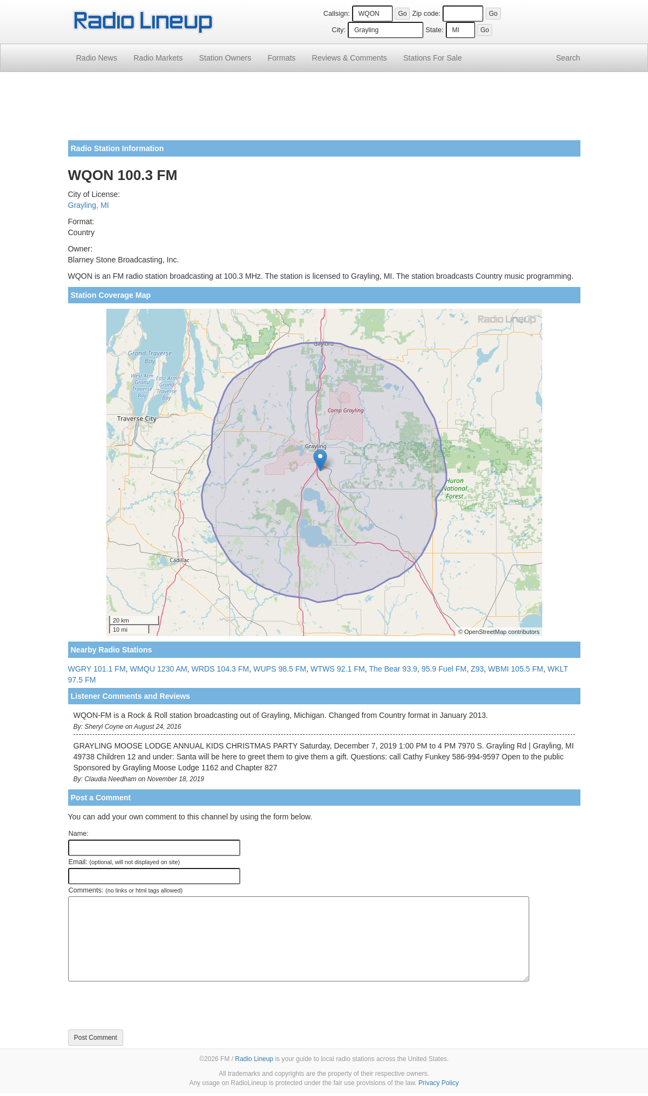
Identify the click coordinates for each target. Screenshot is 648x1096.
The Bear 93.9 (393, 668)
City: (339, 30)
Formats (281, 57)
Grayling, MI (88, 205)
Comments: (126, 890)
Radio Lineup (254, 1059)
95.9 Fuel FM (443, 668)
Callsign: (336, 13)
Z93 (477, 668)
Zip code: (426, 13)
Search (568, 57)
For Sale (432, 57)
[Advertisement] (324, 110)
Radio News (96, 57)
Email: (124, 862)
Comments (349, 57)
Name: (79, 833)
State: (435, 30)
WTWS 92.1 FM (338, 668)
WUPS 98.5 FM (279, 668)
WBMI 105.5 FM (515, 668)
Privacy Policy (439, 1083)
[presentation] (151, 1005)
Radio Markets (158, 57)
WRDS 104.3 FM (220, 668)
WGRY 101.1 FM (97, 668)
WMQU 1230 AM (158, 668)
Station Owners (225, 57)
